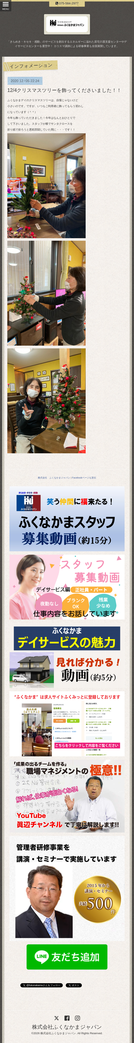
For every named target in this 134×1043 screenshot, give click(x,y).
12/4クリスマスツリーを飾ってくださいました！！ (64, 90)
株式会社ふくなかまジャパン (67, 1027)
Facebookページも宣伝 (84, 477)
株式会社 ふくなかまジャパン (54, 477)
